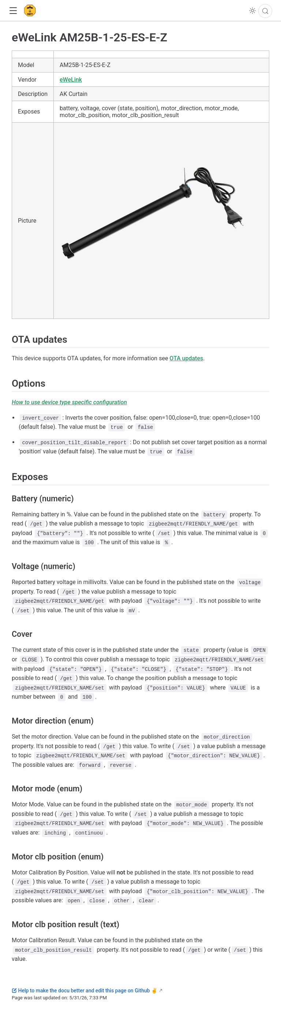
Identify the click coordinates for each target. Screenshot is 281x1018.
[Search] (265, 11)
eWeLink (71, 79)
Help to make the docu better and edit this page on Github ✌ (84, 990)
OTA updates (186, 358)
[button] (13, 11)
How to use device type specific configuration (69, 402)
